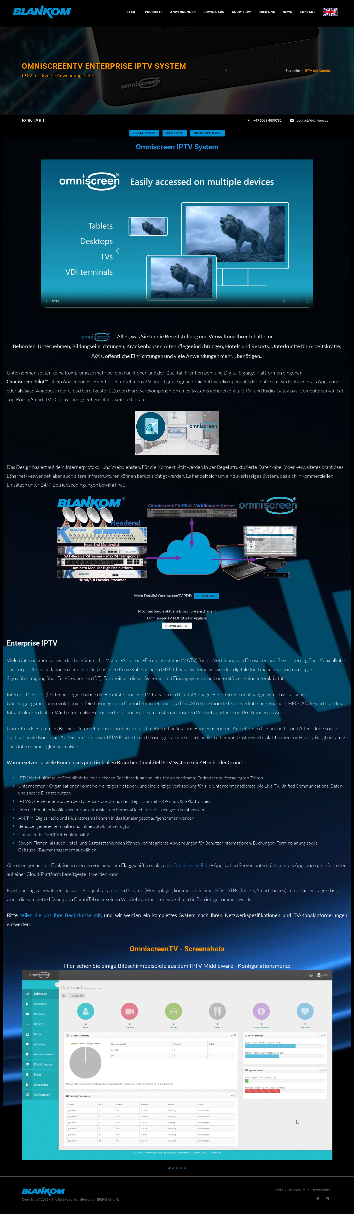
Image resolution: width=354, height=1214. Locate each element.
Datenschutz (320, 1190)
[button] (169, 1168)
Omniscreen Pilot (191, 865)
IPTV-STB (174, 133)
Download (206, 595)
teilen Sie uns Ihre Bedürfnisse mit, (61, 915)
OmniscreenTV (207, 133)
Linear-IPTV (144, 133)
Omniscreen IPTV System (177, 147)
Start (279, 1190)
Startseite (293, 70)
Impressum (297, 1190)
